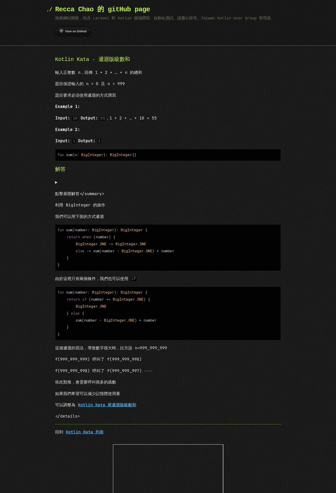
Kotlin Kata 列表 (85, 425)
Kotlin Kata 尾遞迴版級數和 (107, 398)
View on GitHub (73, 31)
